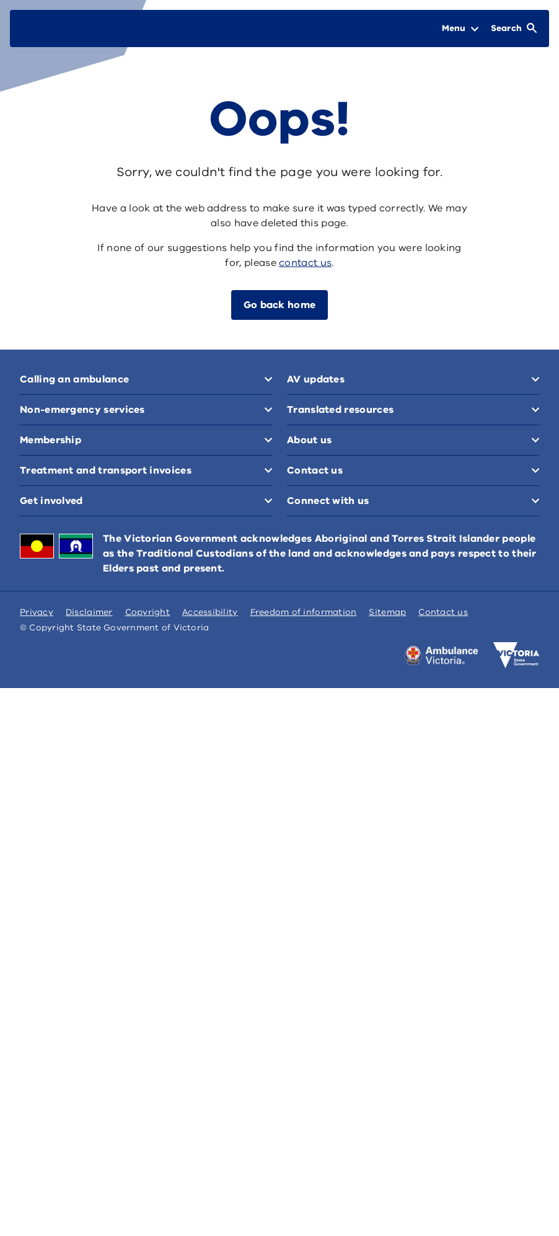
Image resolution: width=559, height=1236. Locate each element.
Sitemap (387, 1160)
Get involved (51, 579)
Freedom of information (303, 1160)
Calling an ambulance (74, 379)
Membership (50, 410)
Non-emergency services (349, 379)
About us (309, 748)
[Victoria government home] (516, 1203)
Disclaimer (89, 1160)
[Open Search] (514, 28)
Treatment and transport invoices (373, 410)
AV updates (316, 579)
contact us (305, 263)
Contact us (48, 937)
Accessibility (210, 1160)
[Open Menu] (460, 28)
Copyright (147, 1160)
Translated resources (73, 748)
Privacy (36, 1160)
